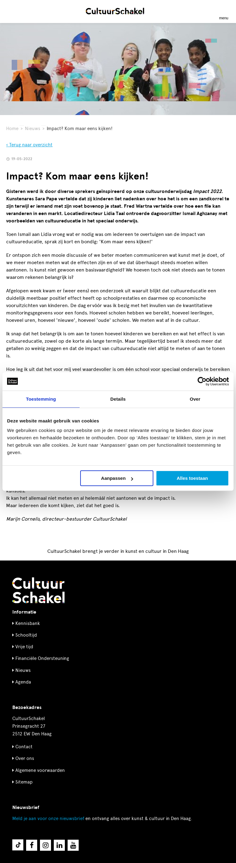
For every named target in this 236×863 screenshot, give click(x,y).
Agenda (23, 682)
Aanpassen (117, 478)
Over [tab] (195, 399)
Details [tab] (118, 399)
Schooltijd (26, 635)
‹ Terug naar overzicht (29, 145)
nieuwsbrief (48, 818)
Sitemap (24, 782)
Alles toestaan (192, 478)
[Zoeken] (12, 11)
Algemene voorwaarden (40, 770)
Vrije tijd (24, 646)
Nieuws (32, 128)
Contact (24, 746)
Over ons (24, 758)
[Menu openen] (223, 11)
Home (12, 128)
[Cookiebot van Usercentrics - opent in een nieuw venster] (202, 381)
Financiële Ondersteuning (42, 658)
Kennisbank (27, 623)
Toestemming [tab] (41, 399)
